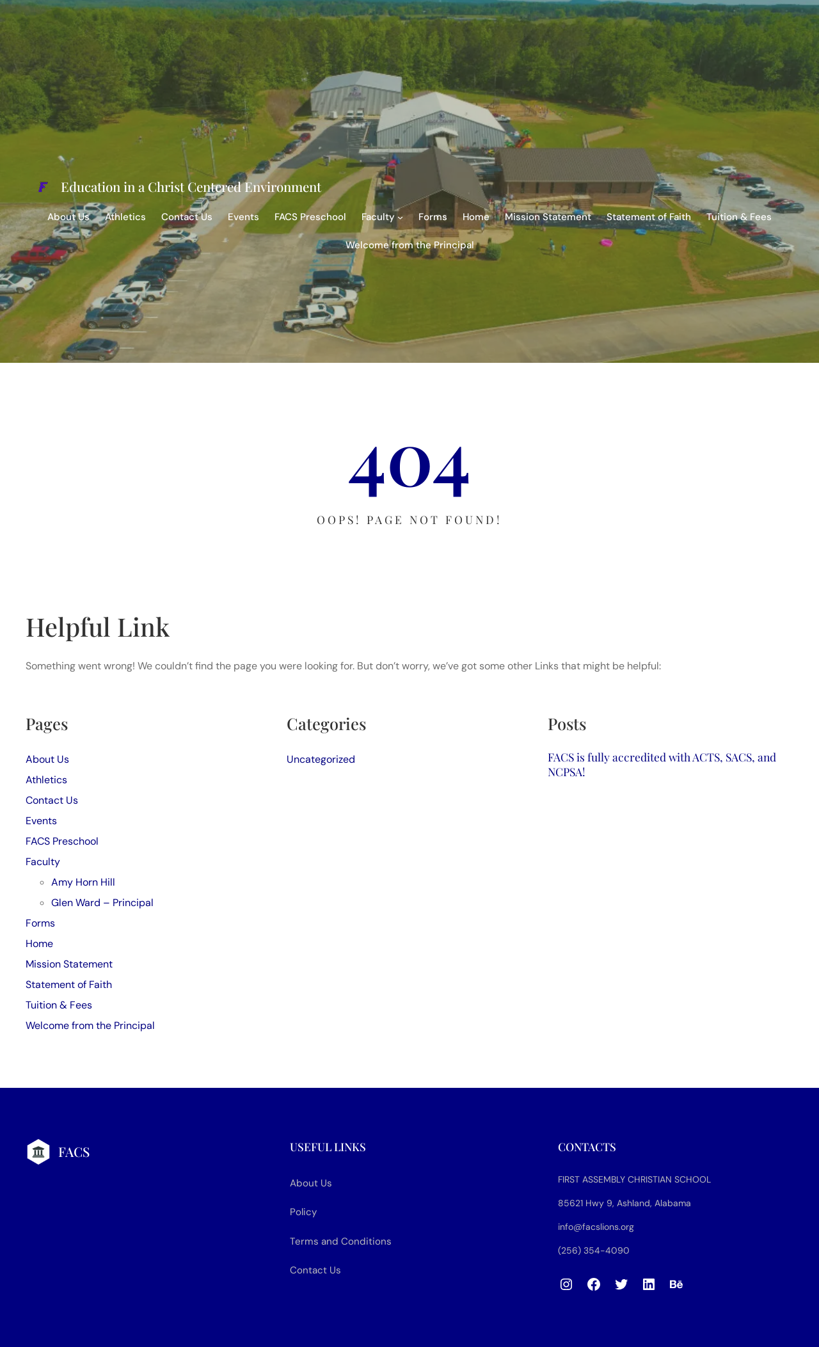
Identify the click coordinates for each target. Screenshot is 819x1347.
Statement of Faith (649, 217)
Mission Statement (548, 217)
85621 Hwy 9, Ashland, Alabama (624, 1203)
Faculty (378, 217)
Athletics (125, 217)
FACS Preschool (310, 217)
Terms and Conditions (341, 1241)
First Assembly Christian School (634, 1179)
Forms (432, 217)
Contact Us (186, 217)
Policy (303, 1212)
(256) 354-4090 (594, 1250)
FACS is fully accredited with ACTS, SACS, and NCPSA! (662, 764)
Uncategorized (321, 759)
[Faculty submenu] (400, 216)
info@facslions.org (596, 1226)
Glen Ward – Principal (102, 902)
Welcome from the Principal (410, 245)
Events (243, 217)
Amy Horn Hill (83, 882)
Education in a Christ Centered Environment (191, 186)
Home (476, 217)
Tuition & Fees (739, 217)
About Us (68, 217)
